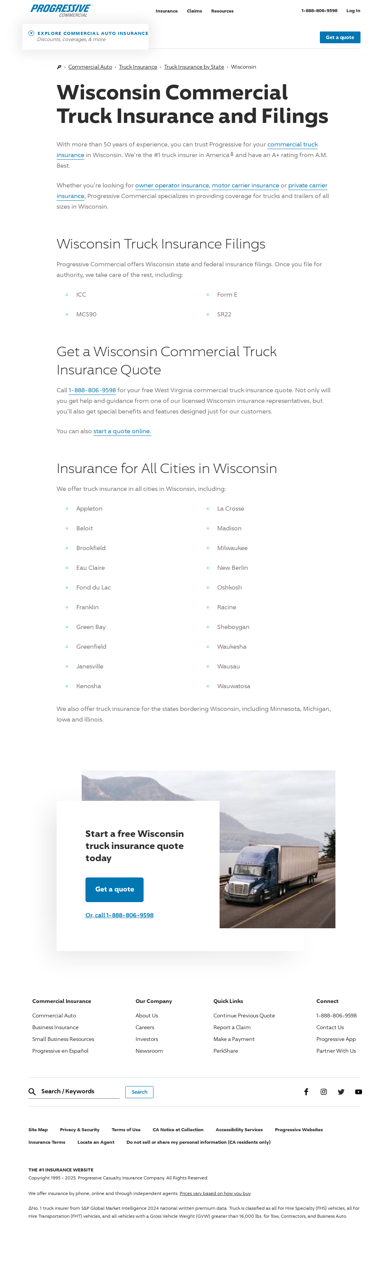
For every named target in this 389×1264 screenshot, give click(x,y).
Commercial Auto (90, 66)
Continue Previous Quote (244, 1015)
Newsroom (149, 1050)
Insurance (167, 10)
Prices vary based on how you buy (215, 1193)
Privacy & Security (80, 1129)
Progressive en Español (60, 1050)
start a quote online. (122, 431)
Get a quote (340, 37)
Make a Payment (234, 1039)
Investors (147, 1039)
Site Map (38, 1129)
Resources (222, 10)
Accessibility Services (239, 1129)
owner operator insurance (172, 185)
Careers (145, 1027)
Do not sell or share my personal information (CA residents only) (198, 1142)
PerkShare (225, 1050)
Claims (194, 10)
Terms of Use (126, 1129)
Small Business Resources (63, 1039)
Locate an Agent (95, 1142)
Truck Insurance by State (194, 66)
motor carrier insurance (245, 185)
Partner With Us (336, 1050)
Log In (353, 10)
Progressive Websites (299, 1129)
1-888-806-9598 (322, 9)
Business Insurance (55, 1027)
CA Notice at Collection (178, 1129)
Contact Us (330, 1027)
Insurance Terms (46, 1142)
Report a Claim (232, 1027)
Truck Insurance (138, 66)
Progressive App (336, 1039)
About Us (147, 1015)
